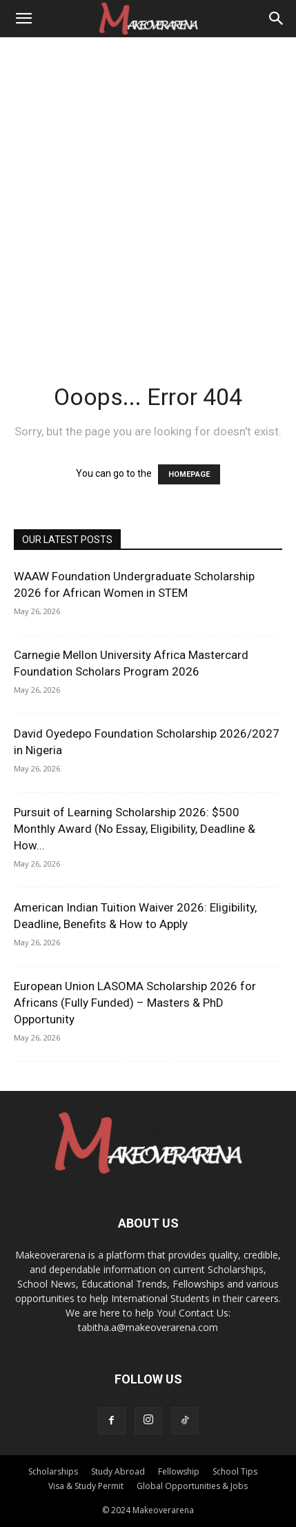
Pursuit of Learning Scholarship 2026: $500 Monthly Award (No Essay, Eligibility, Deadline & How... (134, 828)
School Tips (235, 1471)
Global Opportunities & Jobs (192, 1486)
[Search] (276, 18)
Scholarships (53, 1471)
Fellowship (178, 1471)
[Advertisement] (148, 192)
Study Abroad (118, 1471)
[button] (23, 18)
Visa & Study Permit (86, 1486)
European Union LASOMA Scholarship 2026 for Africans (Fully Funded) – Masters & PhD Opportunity (135, 1002)
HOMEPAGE (189, 474)
